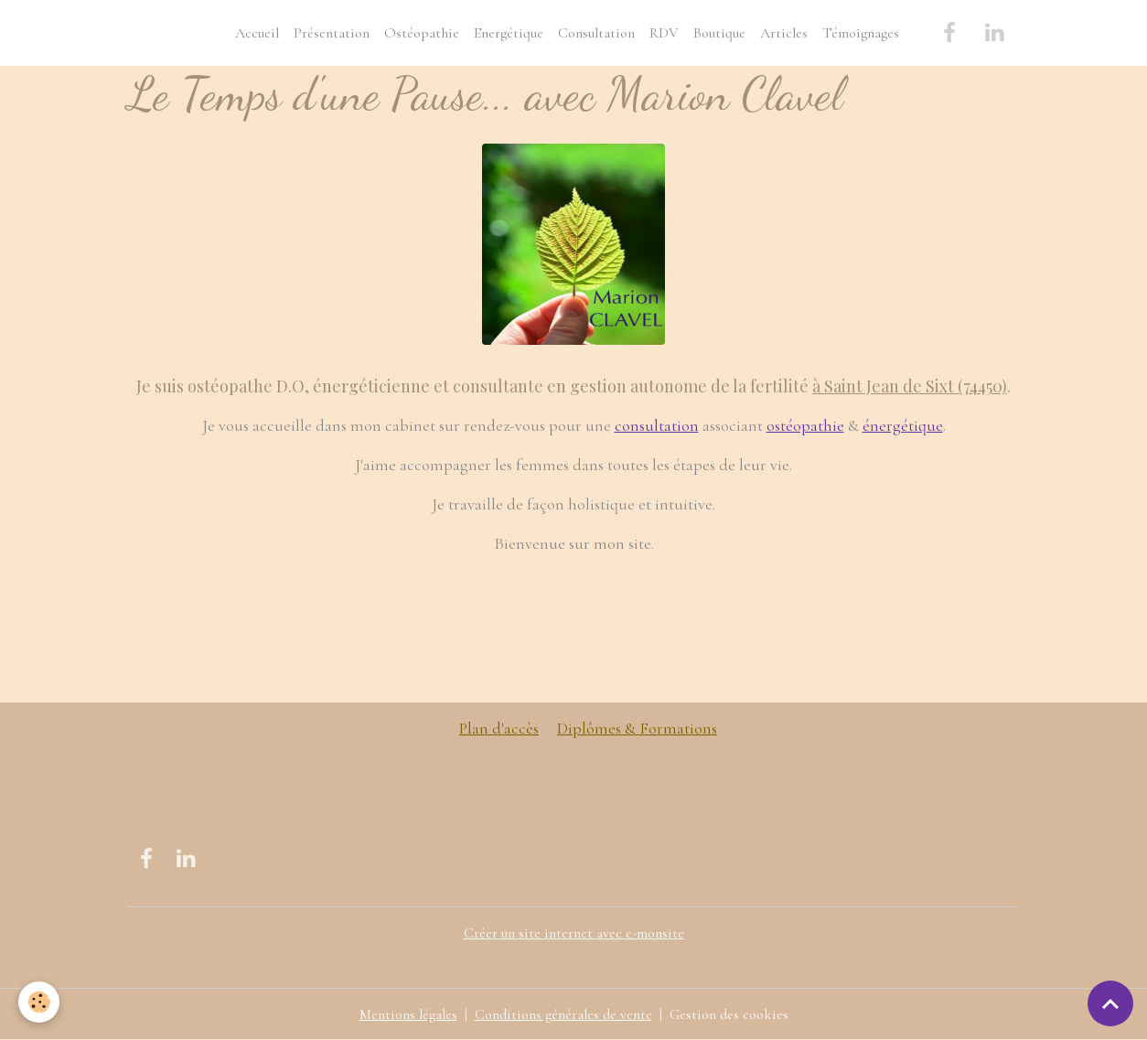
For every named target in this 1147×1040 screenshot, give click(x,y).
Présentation (332, 33)
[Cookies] (38, 1002)
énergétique (903, 425)
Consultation (596, 33)
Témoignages (860, 33)
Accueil (257, 33)
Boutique (719, 33)
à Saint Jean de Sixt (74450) (909, 386)
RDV (664, 33)
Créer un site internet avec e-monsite (574, 933)
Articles (784, 33)
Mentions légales (408, 1014)
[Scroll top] (1110, 1003)
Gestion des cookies (729, 1014)
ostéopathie (805, 425)
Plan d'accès (499, 728)
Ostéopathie (421, 33)
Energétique (508, 33)
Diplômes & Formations (637, 728)
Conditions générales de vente (563, 1014)
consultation (657, 425)
